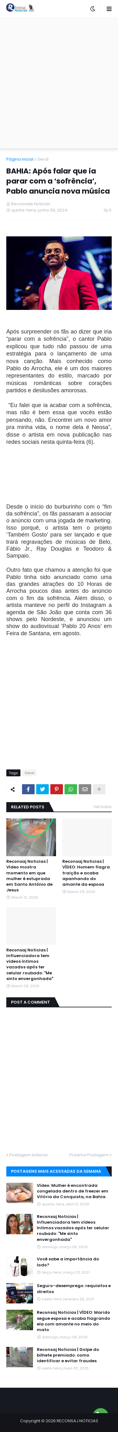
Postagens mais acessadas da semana (56, 1171)
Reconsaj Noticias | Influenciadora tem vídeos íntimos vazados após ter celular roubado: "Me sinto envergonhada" (29, 964)
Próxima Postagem (89, 1155)
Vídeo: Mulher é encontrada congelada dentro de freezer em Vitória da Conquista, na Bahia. (72, 1191)
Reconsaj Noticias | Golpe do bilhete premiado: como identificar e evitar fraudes (68, 1355)
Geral (42, 159)
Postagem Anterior (28, 1155)
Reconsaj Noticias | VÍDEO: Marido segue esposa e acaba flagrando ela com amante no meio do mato (73, 1321)
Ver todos (102, 806)
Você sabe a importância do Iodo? (68, 1262)
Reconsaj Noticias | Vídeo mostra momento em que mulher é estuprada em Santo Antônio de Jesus (29, 876)
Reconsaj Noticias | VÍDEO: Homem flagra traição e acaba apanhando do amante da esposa (86, 873)
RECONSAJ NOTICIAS (77, 1421)
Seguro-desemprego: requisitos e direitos (74, 1288)
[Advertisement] (59, 83)
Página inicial (19, 159)
